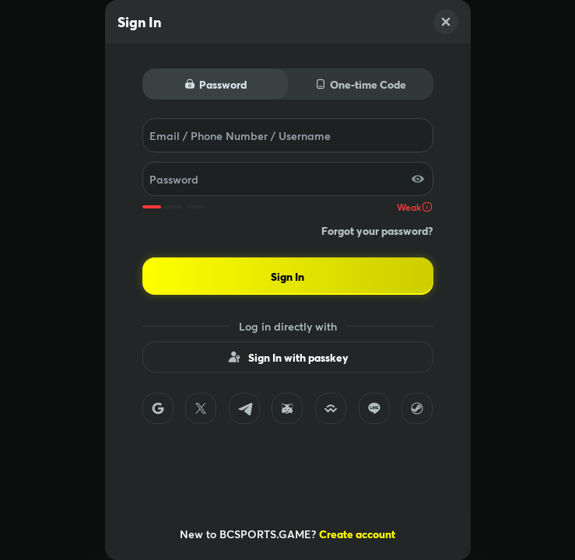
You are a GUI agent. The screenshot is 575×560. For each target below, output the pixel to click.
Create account (357, 534)
